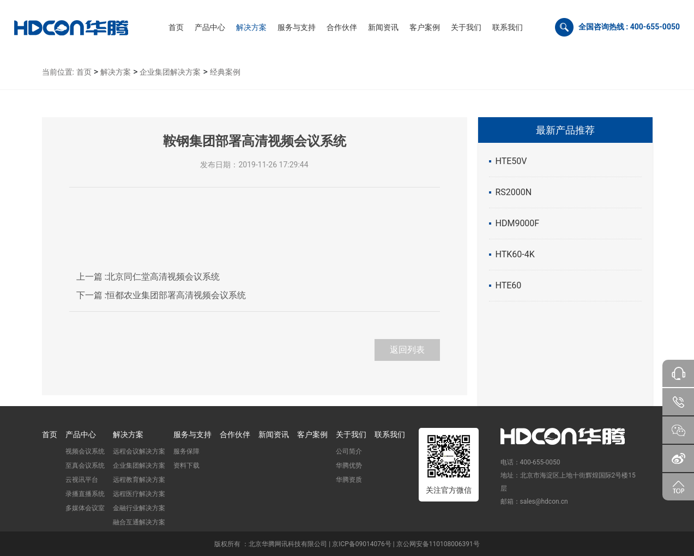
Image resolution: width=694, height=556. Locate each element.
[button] (210, 27)
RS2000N (514, 192)
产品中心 (80, 434)
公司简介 (349, 451)
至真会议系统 (85, 465)
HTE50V (511, 161)
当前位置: (58, 72)
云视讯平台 (81, 480)
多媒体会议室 (85, 508)
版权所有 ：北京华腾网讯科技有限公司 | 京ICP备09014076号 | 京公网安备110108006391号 (346, 544)
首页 (84, 72)
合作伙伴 (235, 434)
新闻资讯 (273, 434)
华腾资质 (349, 480)
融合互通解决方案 (139, 522)
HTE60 (509, 285)
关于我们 (351, 434)
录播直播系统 (85, 494)
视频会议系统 (85, 451)
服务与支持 (192, 434)
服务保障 (186, 451)
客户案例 (312, 434)
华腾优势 (349, 465)
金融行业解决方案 (139, 508)
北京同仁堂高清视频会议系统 (148, 276)
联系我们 (390, 434)
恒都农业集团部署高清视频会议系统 (161, 295)
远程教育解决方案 (139, 480)
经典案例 (225, 72)
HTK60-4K (515, 254)
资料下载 (186, 465)
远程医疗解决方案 (139, 494)
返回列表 (407, 350)
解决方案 (115, 72)
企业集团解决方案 (170, 72)
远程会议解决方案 (139, 451)
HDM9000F (518, 223)
